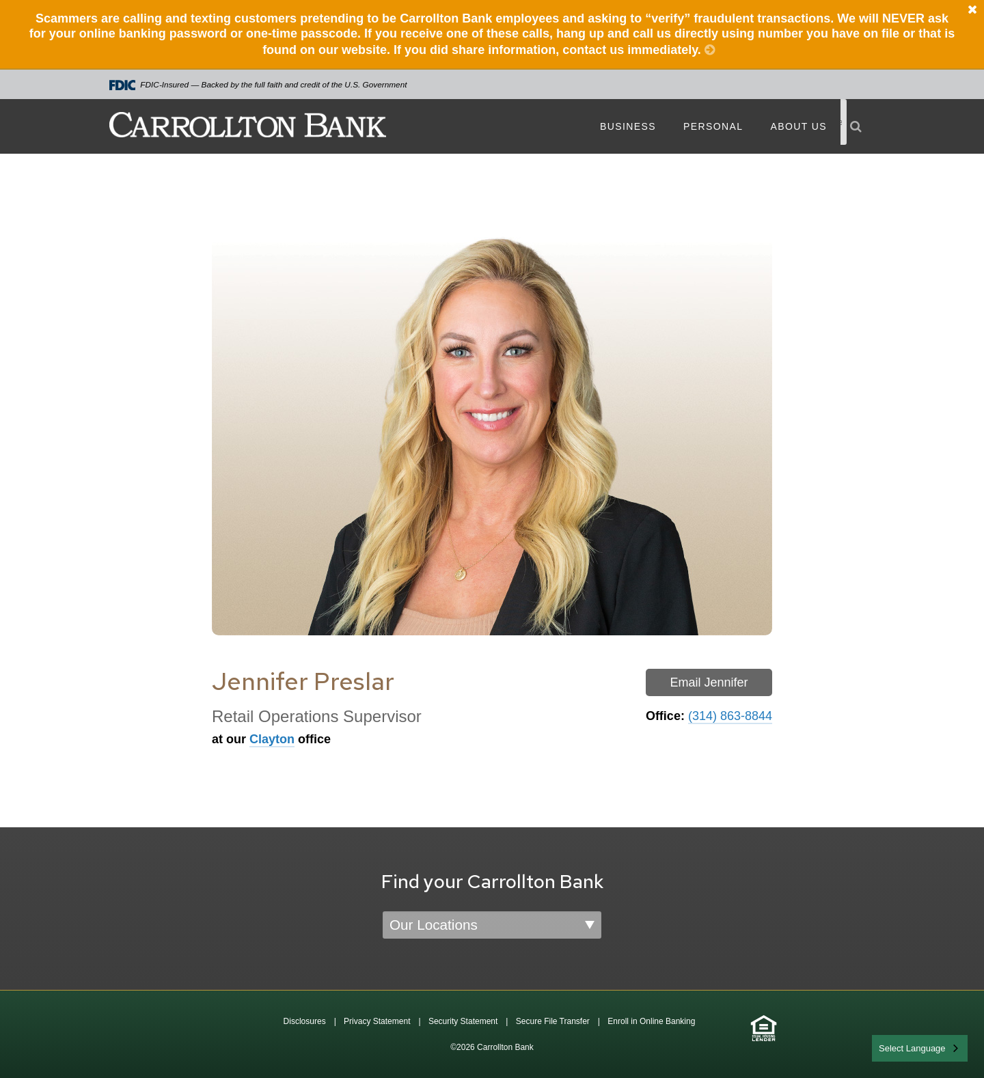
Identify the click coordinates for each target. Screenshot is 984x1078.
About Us (798, 126)
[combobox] (920, 1048)
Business (628, 126)
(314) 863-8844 (730, 716)
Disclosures (305, 1021)
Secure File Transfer (553, 1021)
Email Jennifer (709, 682)
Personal (713, 126)
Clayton (272, 739)
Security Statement (462, 1021)
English (894, 1047)
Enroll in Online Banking (651, 1021)
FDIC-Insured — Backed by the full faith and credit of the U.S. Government (258, 85)
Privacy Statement (377, 1021)
